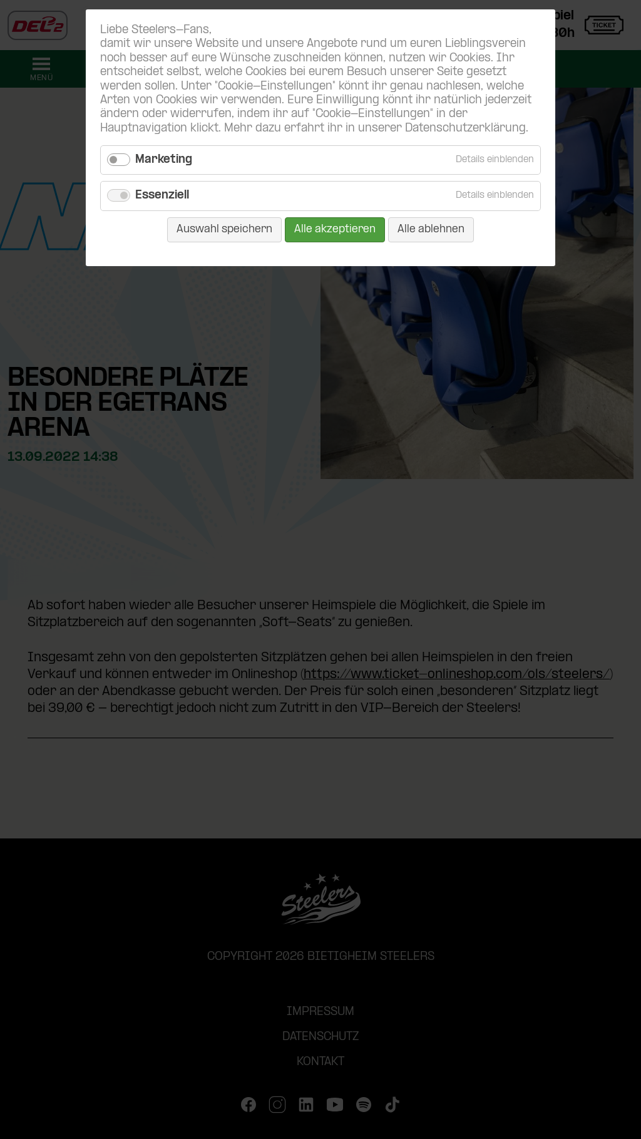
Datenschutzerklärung (465, 129)
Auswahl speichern (224, 229)
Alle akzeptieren (335, 229)
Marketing (163, 160)
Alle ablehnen (430, 229)
